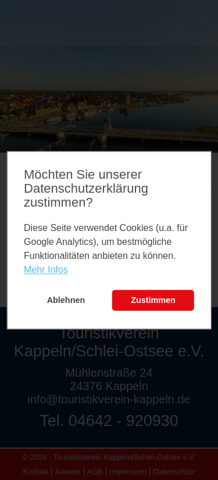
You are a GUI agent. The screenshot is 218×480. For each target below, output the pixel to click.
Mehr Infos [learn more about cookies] (46, 270)
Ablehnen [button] (66, 300)
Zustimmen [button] (153, 300)
